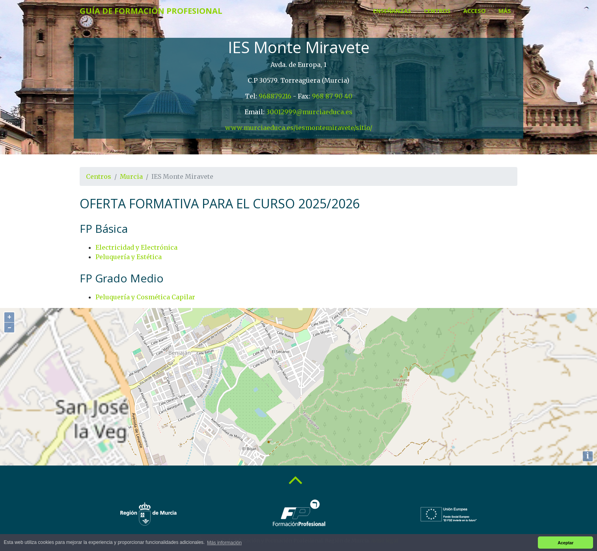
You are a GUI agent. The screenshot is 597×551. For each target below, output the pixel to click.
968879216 (275, 96)
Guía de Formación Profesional (151, 11)
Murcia (131, 176)
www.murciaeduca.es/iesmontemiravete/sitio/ (298, 128)
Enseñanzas (392, 11)
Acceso (474, 11)
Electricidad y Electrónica (136, 247)
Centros (437, 11)
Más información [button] (224, 542)
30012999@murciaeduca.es (309, 112)
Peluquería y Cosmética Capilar (145, 297)
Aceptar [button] (565, 542)
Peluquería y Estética (128, 257)
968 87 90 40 (332, 96)
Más (504, 11)
